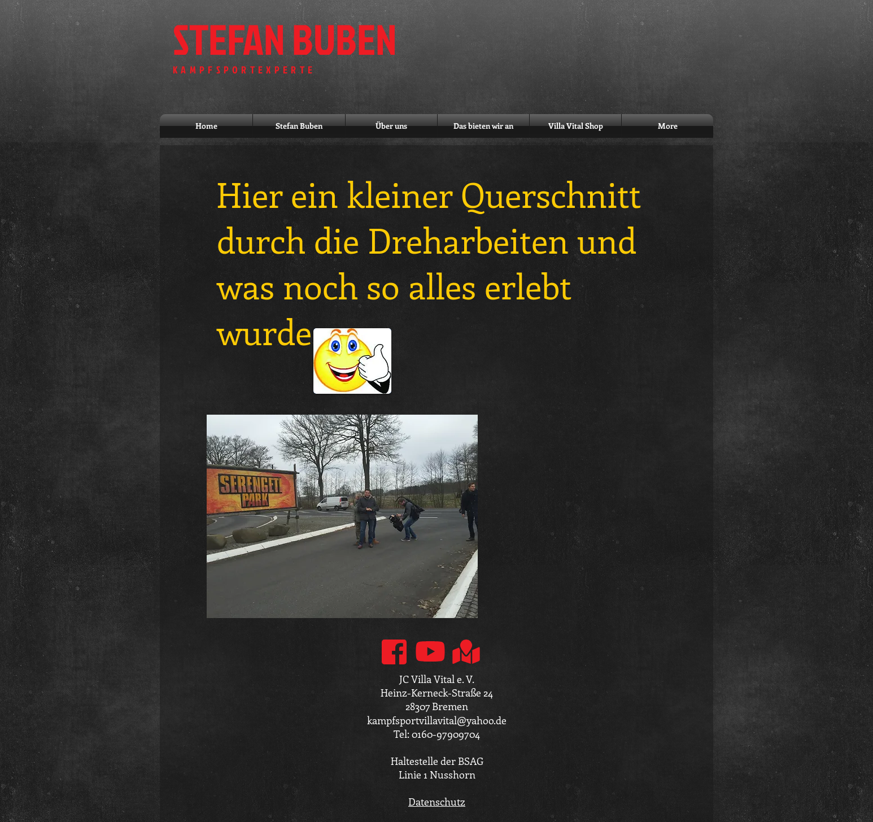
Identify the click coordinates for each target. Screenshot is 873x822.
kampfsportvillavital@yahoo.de (437, 720)
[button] (342, 516)
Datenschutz (436, 801)
